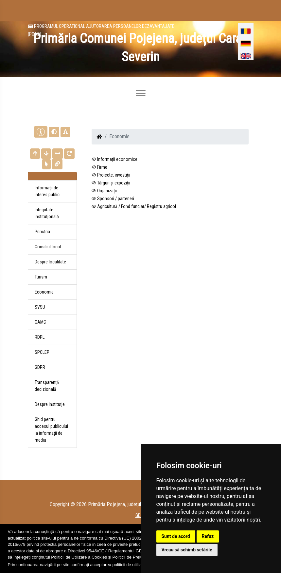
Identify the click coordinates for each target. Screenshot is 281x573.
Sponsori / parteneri (113, 198)
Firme (99, 167)
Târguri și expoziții (111, 182)
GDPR (40, 367)
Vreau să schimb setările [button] (187, 549)
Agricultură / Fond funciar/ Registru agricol (134, 206)
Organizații (104, 190)
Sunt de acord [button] (176, 536)
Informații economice (114, 159)
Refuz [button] (208, 536)
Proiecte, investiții (111, 175)
